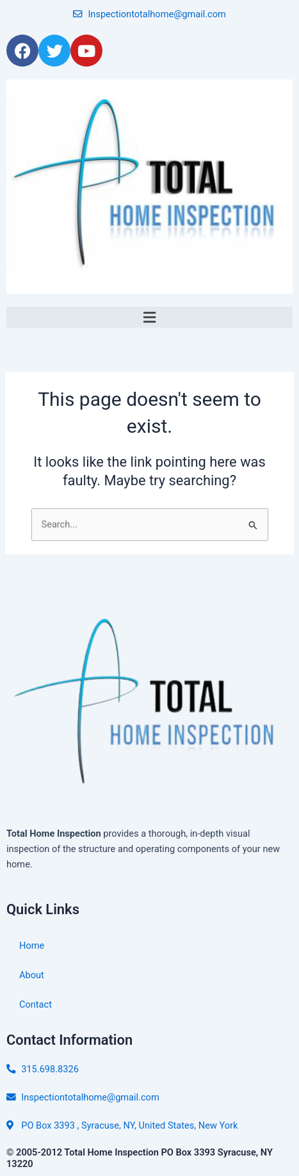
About (31, 975)
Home (31, 945)
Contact (35, 1004)
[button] (149, 317)
